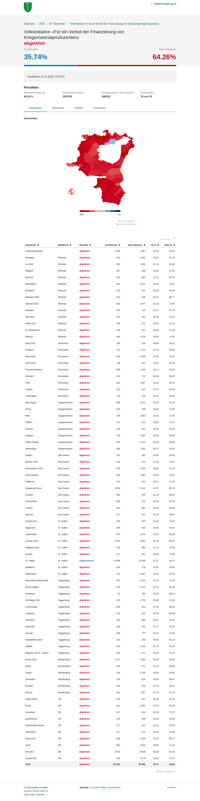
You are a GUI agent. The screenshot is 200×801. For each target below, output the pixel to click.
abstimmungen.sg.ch (165, 4)
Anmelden (171, 787)
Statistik (78, 108)
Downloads (99, 108)
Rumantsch (114, 787)
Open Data (29, 794)
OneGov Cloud (31, 791)
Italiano (103, 787)
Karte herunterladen (127, 224)
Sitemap (40, 794)
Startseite (29, 23)
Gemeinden (35, 108)
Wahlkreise (58, 108)
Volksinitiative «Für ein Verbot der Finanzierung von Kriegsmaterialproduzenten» (114, 23)
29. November (57, 23)
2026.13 (44, 791)
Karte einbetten (127, 221)
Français (94, 787)
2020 (42, 23)
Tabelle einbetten (166, 771)
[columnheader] (40, 245)
